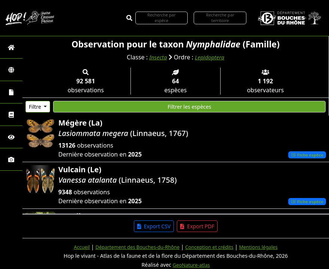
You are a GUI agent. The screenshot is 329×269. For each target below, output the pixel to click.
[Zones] (11, 70)
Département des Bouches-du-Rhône (134, 246)
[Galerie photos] (11, 159)
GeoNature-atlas (191, 264)
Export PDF (197, 226)
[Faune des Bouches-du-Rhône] (11, 114)
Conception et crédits (212, 246)
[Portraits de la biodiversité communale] (11, 92)
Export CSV (154, 226)
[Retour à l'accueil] (11, 47)
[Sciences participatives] (11, 137)
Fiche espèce (305, 155)
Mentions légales (264, 246)
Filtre (36, 106)
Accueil (74, 246)
